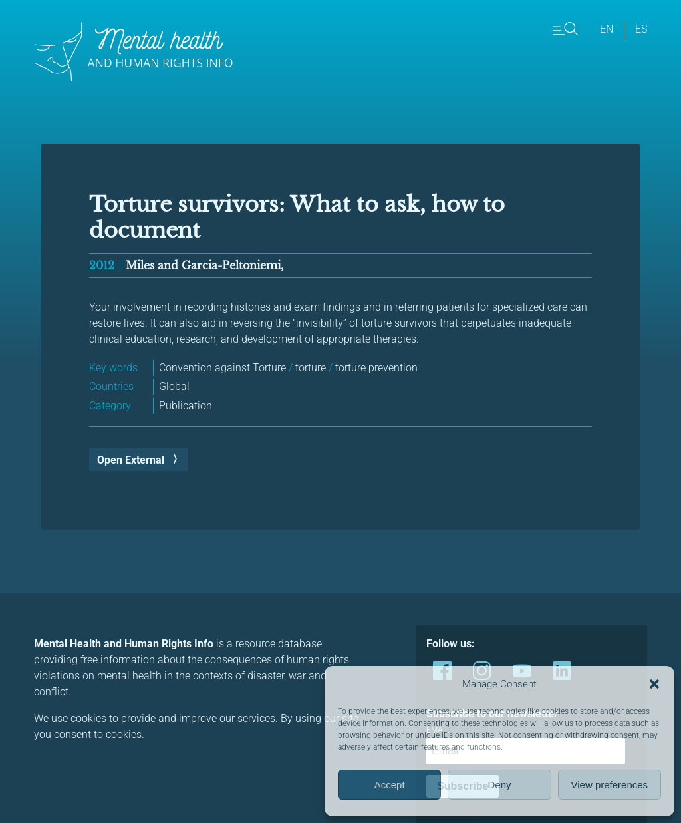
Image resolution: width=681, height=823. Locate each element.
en (606, 29)
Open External (130, 460)
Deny (499, 784)
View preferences (609, 784)
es (641, 29)
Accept (389, 784)
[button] (654, 684)
